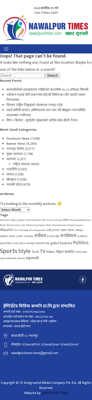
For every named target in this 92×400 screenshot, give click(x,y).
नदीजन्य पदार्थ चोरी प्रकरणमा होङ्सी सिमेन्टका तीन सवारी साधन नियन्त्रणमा (45, 97)
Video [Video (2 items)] (50, 252)
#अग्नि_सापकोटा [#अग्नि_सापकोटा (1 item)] (53, 230)
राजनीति (11, 169)
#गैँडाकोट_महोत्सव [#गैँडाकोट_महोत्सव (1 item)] (7, 236)
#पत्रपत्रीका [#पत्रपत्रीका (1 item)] (29, 236)
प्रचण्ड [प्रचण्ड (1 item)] (2, 259)
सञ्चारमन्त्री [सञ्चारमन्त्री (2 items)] (32, 258)
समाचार (11, 159)
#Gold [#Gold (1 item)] (3, 225)
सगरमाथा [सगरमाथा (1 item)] (21, 259)
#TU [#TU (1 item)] (15, 230)
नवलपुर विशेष (15, 149)
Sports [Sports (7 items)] (8, 251)
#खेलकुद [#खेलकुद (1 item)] (79, 230)
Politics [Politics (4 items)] (81, 243)
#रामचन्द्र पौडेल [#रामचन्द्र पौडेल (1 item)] (53, 236)
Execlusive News (18, 139)
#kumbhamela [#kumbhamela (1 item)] (59, 225)
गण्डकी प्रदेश (14, 185)
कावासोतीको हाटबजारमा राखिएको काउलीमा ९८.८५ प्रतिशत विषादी (47, 90)
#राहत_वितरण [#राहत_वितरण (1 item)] (19, 243)
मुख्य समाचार (14, 154)
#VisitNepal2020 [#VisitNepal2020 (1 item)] (37, 230)
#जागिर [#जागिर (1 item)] (19, 236)
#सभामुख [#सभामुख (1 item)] (30, 243)
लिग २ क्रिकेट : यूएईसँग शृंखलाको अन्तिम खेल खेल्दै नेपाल (41, 120)
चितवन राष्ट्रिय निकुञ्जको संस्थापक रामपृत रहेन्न (34, 105)
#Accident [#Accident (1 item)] (5, 220)
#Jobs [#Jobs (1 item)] (48, 225)
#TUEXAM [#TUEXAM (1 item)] (23, 230)
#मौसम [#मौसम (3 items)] (40, 235)
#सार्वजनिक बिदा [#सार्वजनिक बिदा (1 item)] (42, 243)
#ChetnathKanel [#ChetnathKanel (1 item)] (33, 220)
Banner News (15, 144)
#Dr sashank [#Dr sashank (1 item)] (48, 220)
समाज (10, 174)
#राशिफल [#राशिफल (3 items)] (68, 235)
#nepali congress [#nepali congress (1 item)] (75, 225)
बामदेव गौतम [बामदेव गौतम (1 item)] (11, 259)
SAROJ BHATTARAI (55, 393)
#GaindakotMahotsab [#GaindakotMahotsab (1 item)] (80, 220)
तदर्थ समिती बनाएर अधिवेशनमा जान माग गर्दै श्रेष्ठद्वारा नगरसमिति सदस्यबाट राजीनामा (45, 112)
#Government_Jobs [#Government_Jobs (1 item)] (16, 225)
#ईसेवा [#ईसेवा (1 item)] (64, 230)
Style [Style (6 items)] (24, 251)
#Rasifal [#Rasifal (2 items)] (6, 230)
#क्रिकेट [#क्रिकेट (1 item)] (71, 230)
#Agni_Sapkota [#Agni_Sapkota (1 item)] (17, 220)
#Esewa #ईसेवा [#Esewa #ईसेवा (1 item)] (62, 220)
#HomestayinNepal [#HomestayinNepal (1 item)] (35, 225)
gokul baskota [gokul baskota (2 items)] (61, 243)
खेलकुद (11, 179)
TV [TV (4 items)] (42, 251)
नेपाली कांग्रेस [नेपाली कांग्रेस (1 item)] (81, 252)
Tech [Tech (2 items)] (35, 252)
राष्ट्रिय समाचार (21, 164)
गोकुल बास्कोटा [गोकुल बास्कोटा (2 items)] (65, 252)
